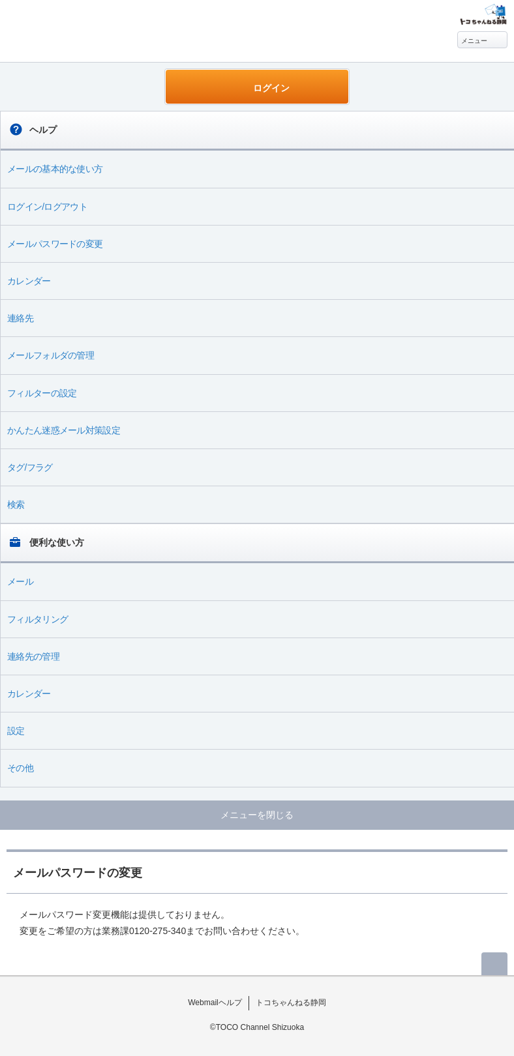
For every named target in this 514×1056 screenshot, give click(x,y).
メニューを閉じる (257, 815)
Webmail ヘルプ (73, 27)
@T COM (483, 14)
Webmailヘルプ (215, 1002)
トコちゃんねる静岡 (291, 1002)
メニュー (474, 40)
